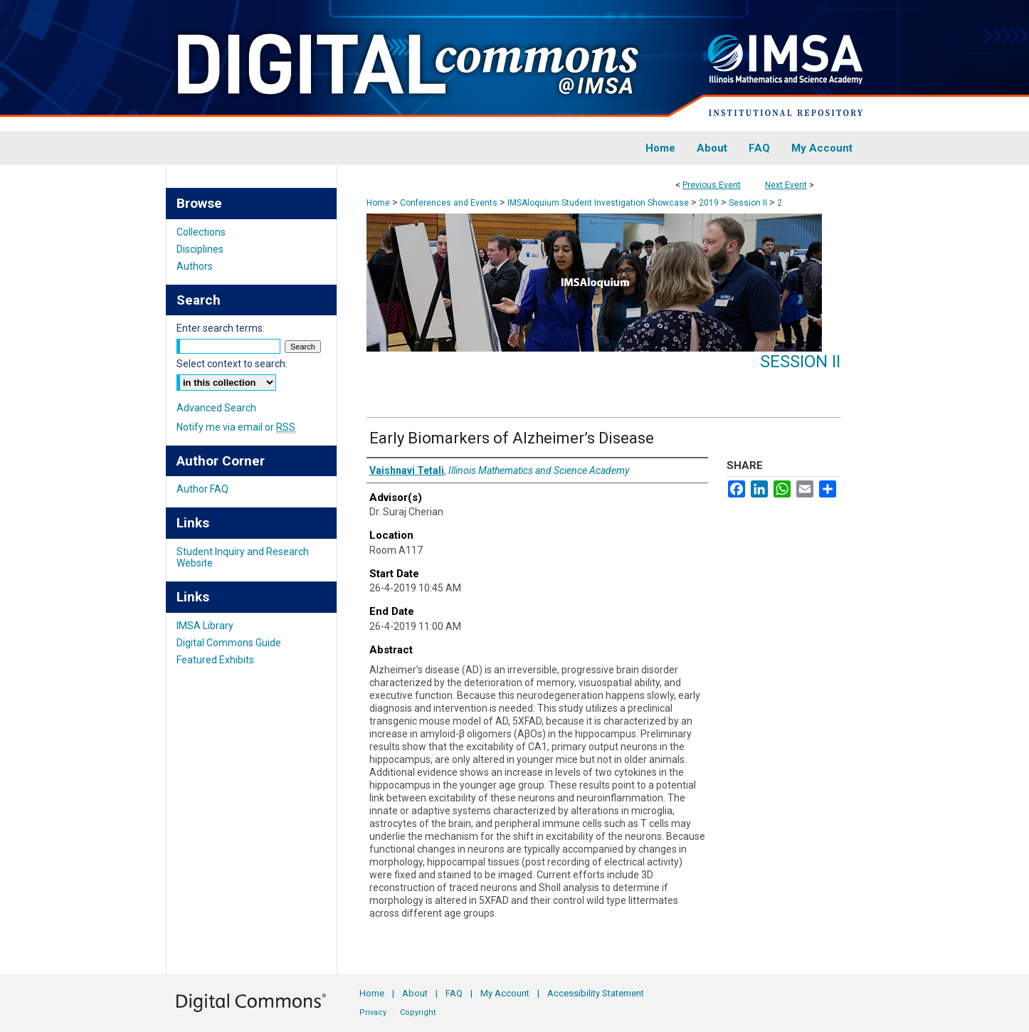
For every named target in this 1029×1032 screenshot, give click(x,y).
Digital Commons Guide (228, 642)
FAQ (454, 993)
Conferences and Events (450, 203)
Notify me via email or (235, 427)
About (415, 993)
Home (378, 203)
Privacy (372, 1012)
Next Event (786, 185)
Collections (201, 232)
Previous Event (711, 185)
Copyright (418, 1012)
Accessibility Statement (595, 993)
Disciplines (199, 249)
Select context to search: (231, 363)
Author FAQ (202, 489)
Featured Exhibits (215, 659)
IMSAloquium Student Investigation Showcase (599, 203)
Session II (749, 203)
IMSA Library (204, 625)
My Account (504, 993)
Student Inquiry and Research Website (242, 557)
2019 (710, 203)
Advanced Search (216, 408)
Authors (194, 266)
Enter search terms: (220, 328)
